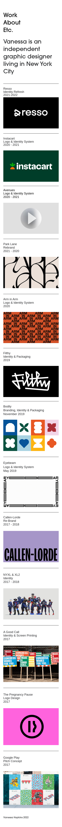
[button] (30, 218)
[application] (31, 218)
